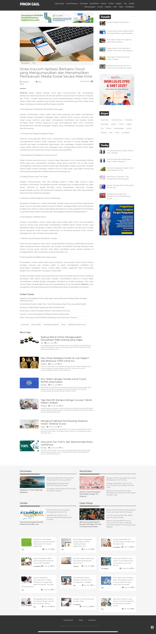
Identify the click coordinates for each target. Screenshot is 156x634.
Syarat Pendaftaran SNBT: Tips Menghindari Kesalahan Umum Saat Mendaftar (43, 561)
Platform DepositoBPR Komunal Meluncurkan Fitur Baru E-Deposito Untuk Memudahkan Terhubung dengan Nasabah (121, 524)
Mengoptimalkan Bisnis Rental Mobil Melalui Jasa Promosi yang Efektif (60, 479)
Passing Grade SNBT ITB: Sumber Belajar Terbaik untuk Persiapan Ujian (124, 542)
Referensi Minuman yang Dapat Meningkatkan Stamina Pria (58, 511)
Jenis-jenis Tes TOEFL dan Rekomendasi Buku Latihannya (67, 443)
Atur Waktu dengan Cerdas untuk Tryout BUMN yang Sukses (63, 380)
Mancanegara (89, 7)
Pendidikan (129, 7)
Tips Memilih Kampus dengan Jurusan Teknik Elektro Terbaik (66, 401)
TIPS (34, 63)
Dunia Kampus (72, 3)
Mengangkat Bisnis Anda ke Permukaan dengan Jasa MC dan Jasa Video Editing (43, 601)
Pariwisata (84, 3)
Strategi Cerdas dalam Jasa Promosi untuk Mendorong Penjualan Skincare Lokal (120, 485)
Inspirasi (108, 7)
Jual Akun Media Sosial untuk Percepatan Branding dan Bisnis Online (83, 561)
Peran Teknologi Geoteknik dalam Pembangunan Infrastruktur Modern (48, 317)
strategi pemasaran (51, 324)
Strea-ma (23, 93)
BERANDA (25, 63)
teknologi (25, 324)
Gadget (119, 3)
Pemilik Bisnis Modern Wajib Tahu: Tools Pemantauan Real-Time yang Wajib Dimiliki (53, 304)
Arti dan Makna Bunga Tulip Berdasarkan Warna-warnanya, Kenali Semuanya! (121, 511)
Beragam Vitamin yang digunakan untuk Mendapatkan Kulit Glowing (121, 479)
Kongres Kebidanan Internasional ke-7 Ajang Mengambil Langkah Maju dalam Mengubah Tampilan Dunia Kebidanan (37, 582)
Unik (115, 7)
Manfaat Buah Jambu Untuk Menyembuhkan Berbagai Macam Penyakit (59, 517)
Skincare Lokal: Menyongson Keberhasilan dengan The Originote (89, 494)
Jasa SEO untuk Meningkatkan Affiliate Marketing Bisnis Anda (44, 314)
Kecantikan (94, 3)
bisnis (63, 324)
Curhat (100, 7)
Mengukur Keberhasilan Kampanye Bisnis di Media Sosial (42, 307)
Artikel (81, 620)
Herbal (131, 3)
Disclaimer (92, 620)
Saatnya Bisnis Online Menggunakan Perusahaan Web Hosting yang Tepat (61, 338)
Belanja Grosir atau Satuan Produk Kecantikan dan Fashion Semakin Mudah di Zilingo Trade (121, 493)
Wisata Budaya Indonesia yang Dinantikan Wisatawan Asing (58, 484)
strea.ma (84, 284)
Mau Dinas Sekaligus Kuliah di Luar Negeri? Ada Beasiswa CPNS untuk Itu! (65, 359)
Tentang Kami (68, 620)
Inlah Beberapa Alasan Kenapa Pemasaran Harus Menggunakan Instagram (82, 580)
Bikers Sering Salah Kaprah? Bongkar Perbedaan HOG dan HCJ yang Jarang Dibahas (90, 524)
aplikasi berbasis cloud (77, 324)
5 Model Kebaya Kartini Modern (118, 22)
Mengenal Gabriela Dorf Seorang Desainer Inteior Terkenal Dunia (64, 422)
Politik (111, 3)
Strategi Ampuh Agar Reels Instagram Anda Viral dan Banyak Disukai (118, 196)
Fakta (121, 7)
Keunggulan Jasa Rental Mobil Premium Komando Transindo (61, 490)
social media (36, 324)
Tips (125, 3)
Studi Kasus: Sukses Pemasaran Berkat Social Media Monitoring (45, 311)
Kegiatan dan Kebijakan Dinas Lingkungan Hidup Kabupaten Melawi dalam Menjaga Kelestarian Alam (53, 299)
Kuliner (104, 3)
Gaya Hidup (59, 3)
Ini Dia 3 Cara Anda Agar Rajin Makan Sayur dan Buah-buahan (119, 516)
